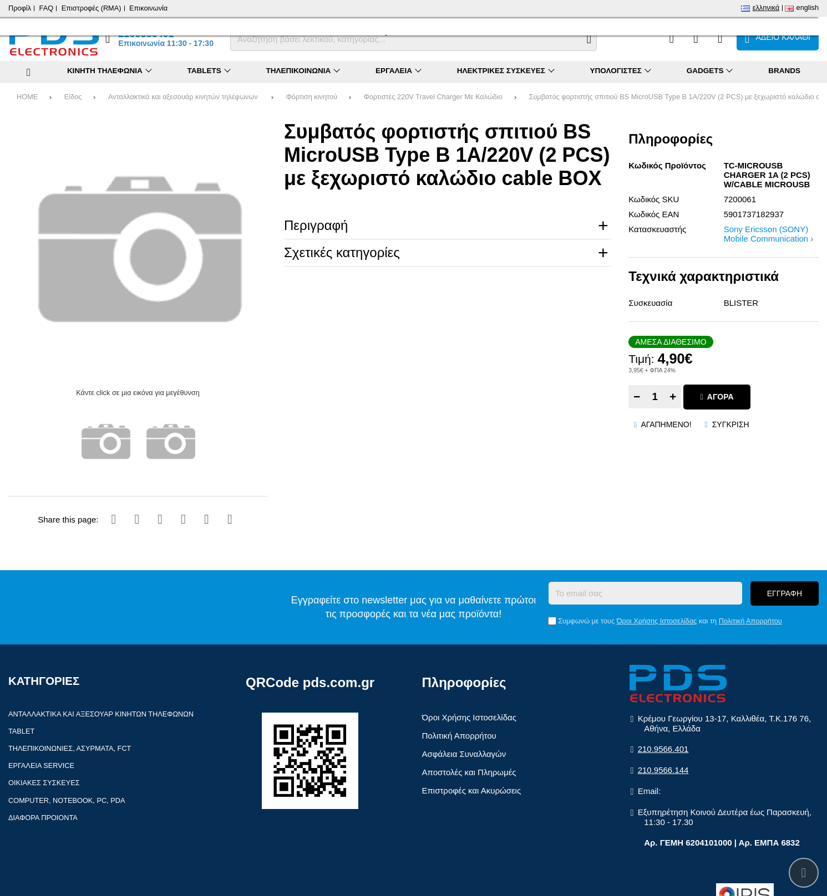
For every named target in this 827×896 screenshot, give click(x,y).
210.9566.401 (663, 749)
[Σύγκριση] (671, 38)
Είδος (73, 97)
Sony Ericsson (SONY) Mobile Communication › (769, 233)
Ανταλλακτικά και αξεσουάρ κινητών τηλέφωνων (184, 97)
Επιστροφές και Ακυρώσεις (471, 790)
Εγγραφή (784, 593)
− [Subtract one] (636, 396)
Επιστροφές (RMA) (91, 8)
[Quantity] (654, 396)
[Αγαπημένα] (696, 38)
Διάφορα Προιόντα (43, 817)
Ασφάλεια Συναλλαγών (464, 754)
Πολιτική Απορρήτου (750, 621)
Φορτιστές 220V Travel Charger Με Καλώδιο (433, 97)
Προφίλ (19, 8)
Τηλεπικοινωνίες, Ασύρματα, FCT (69, 748)
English (807, 7)
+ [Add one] (672, 396)
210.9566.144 (663, 770)
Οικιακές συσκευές (44, 783)
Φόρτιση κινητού (311, 97)
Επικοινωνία (148, 8)
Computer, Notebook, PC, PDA (66, 800)
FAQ (46, 8)
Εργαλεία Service (41, 765)
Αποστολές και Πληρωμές (469, 772)
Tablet (21, 731)
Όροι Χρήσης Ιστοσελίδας (657, 621)
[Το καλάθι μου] (778, 38)
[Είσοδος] (720, 38)
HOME (27, 97)
